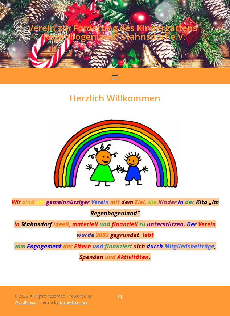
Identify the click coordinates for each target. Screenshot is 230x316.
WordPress (25, 302)
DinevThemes (73, 302)
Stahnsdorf (37, 224)
